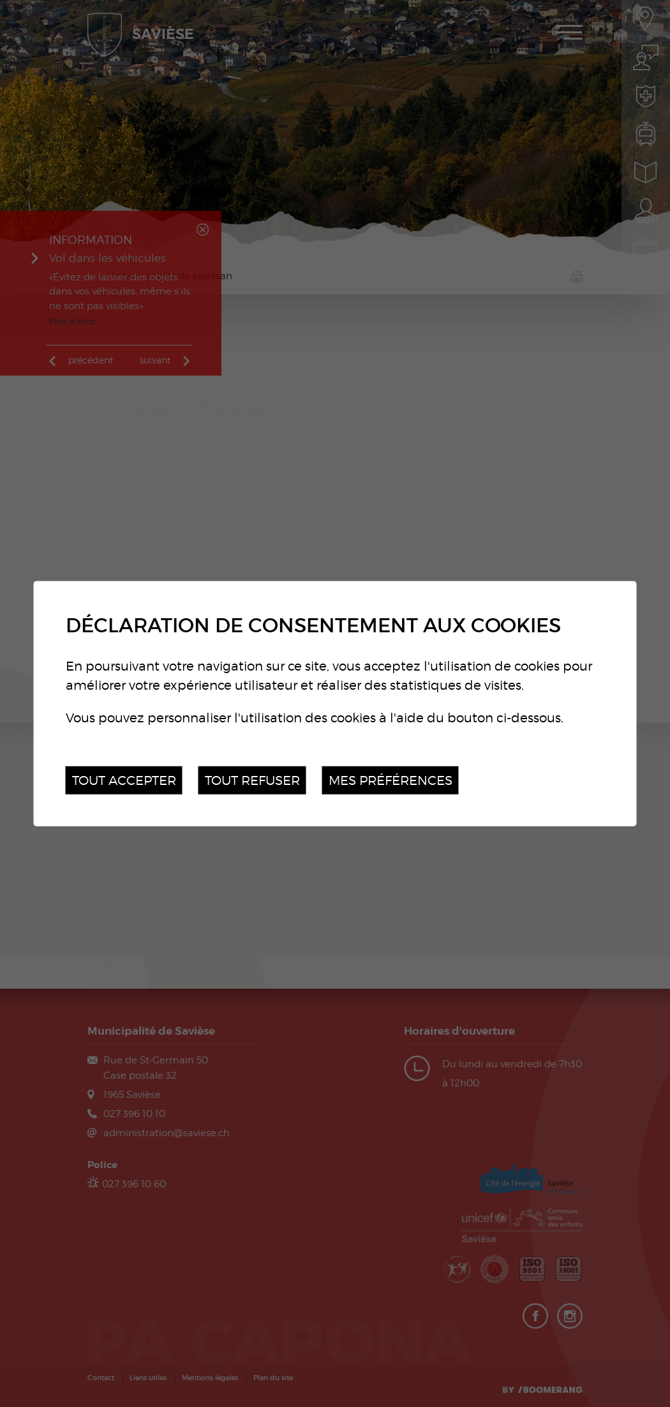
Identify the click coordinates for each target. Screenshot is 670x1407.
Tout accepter (124, 779)
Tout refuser (252, 779)
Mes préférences (390, 779)
